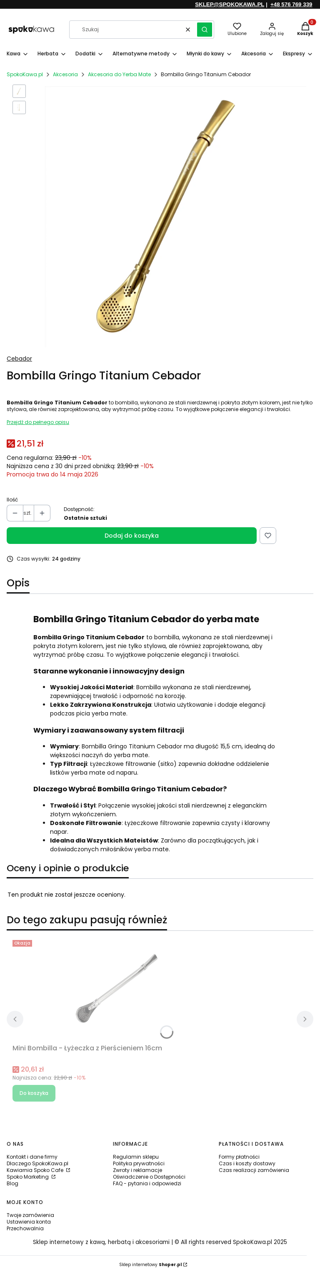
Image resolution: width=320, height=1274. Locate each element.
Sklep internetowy (150, 1265)
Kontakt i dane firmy (32, 1156)
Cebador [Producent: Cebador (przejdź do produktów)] (19, 358)
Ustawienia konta (29, 1221)
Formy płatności (239, 1156)
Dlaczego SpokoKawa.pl (37, 1163)
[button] (204, 29)
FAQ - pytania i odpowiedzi (147, 1183)
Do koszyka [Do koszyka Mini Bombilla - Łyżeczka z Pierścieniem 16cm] (34, 1093)
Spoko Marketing (28, 1176)
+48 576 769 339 (291, 4)
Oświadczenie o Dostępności (149, 1176)
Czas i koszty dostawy (247, 1163)
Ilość (12, 499)
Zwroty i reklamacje (137, 1170)
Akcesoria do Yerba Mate (119, 74)
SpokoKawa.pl (25, 74)
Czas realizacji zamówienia (254, 1170)
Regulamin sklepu (136, 1156)
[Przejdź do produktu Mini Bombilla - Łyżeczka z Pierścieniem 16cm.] (116, 989)
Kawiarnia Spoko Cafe (36, 1170)
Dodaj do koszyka (132, 535)
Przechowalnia (25, 1228)
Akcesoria (65, 74)
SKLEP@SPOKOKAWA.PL (229, 4)
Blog (12, 1183)
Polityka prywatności (139, 1163)
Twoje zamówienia (30, 1215)
